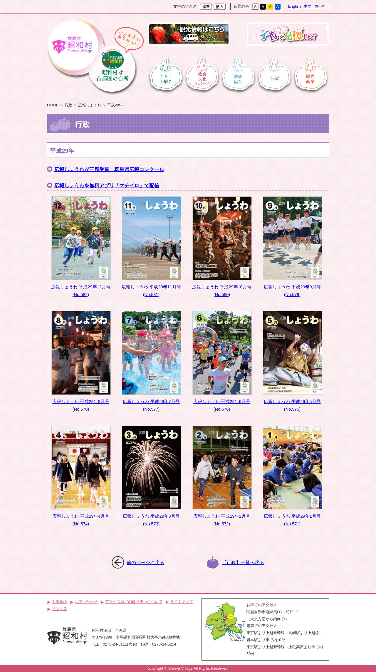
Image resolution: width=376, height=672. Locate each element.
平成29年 (115, 105)
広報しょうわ (89, 105)
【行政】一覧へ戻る (243, 562)
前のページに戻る (145, 562)
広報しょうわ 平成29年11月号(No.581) (151, 246)
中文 (307, 6)
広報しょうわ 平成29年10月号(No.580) (222, 246)
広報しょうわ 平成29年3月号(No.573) (151, 476)
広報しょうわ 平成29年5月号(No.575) (292, 361)
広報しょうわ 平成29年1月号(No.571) (292, 476)
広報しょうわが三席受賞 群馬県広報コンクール (109, 169)
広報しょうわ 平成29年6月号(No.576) (222, 361)
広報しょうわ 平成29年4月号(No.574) (81, 476)
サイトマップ (181, 601)
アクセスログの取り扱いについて (133, 601)
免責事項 (59, 601)
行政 (68, 105)
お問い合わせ (86, 601)
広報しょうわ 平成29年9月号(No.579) (292, 246)
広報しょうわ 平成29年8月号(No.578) (81, 361)
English (294, 6)
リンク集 (59, 608)
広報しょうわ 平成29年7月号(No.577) (151, 361)
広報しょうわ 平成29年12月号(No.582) (81, 246)
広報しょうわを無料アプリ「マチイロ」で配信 (106, 185)
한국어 (320, 6)
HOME (53, 105)
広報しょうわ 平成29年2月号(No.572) (222, 476)
